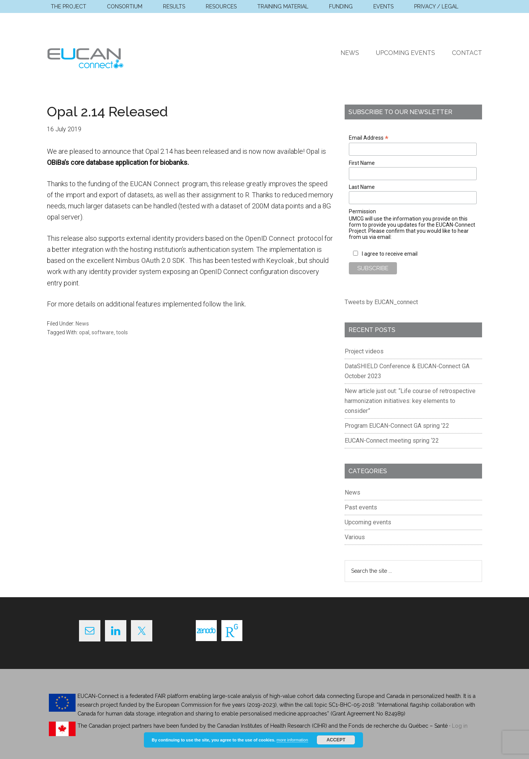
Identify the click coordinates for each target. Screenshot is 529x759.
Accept (335, 740)
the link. (234, 304)
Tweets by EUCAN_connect (381, 302)
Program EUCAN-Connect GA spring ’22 (397, 425)
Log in (460, 726)
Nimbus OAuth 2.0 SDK (151, 260)
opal (84, 332)
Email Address (369, 138)
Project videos (364, 351)
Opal (312, 151)
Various (355, 537)
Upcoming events (368, 522)
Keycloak (280, 260)
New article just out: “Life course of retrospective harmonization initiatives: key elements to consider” (410, 400)
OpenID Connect (270, 238)
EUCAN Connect (119, 57)
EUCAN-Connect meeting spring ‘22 (392, 440)
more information (292, 740)
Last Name (362, 187)
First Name (362, 163)
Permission (362, 211)
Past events (361, 507)
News (82, 324)
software (103, 332)
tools (122, 332)
